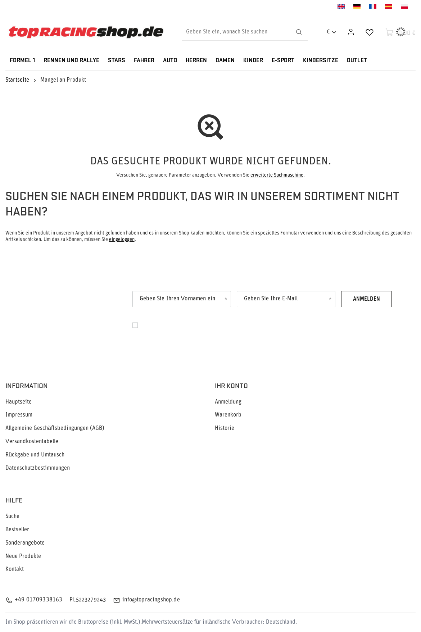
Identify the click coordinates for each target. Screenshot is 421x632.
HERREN (196, 61)
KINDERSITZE (320, 61)
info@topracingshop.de (151, 600)
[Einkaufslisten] (369, 32)
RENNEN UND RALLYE (71, 61)
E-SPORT (283, 61)
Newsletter (46, 303)
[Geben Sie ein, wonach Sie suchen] (245, 32)
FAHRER (144, 61)
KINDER (253, 61)
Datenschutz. (157, 333)
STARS (116, 61)
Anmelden (366, 299)
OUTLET (357, 61)
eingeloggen (122, 239)
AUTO (170, 61)
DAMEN (225, 61)
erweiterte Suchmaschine (276, 175)
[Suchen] (299, 32)
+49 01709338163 (38, 600)
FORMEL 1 (22, 61)
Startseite (17, 80)
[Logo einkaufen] (86, 32)
